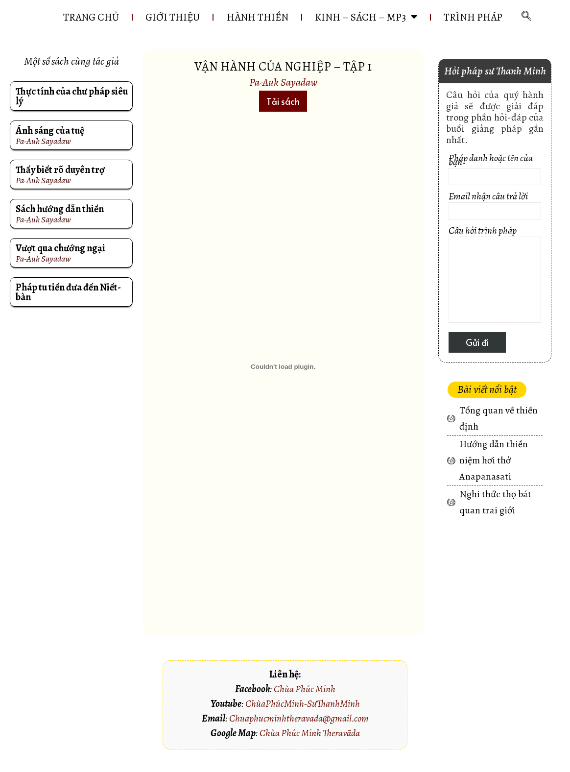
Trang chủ (125, 14)
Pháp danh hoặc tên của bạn (495, 183)
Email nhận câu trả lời (495, 219)
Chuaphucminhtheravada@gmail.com (299, 731)
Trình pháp (289, 33)
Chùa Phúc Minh (304, 701)
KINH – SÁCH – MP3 (403, 14)
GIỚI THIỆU (208, 14)
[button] (283, 113)
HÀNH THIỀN (294, 14)
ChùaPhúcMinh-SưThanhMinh (302, 716)
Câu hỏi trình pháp (495, 288)
